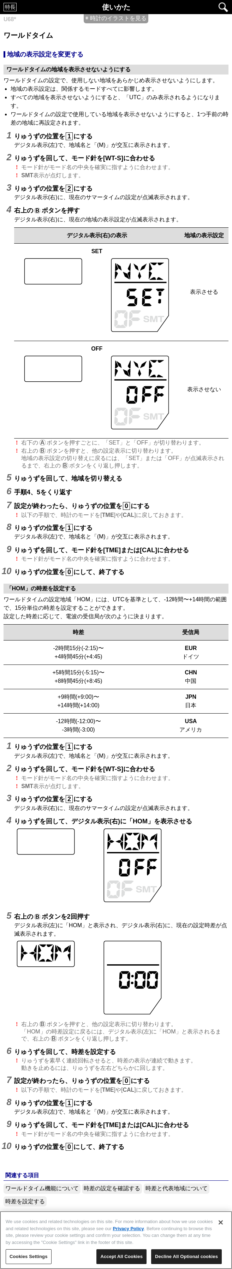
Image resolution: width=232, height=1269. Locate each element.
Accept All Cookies (121, 1256)
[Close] (220, 1222)
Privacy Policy (128, 1228)
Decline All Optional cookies (186, 1256)
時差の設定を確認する (112, 1188)
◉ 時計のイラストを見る (115, 18)
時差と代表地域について (176, 1188)
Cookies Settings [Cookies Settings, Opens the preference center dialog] (29, 1256)
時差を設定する (25, 1201)
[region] (116, 1240)
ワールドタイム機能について (42, 1188)
